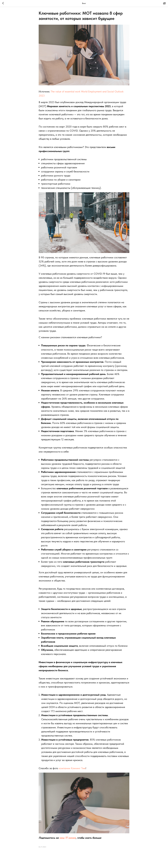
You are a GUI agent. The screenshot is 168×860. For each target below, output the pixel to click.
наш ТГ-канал (67, 838)
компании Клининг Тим (72, 769)
